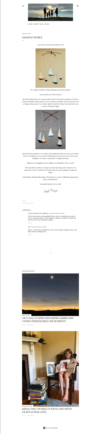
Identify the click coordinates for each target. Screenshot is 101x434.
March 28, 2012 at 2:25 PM (39, 227)
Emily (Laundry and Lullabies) (38, 213)
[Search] (78, 5)
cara (29, 227)
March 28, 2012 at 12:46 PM (56, 213)
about (36, 24)
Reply (30, 223)
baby (27, 203)
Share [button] (23, 200)
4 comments (30, 415)
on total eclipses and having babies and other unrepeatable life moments (48, 320)
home (30, 24)
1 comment (30, 325)
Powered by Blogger (50, 428)
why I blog (44, 24)
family (31, 203)
